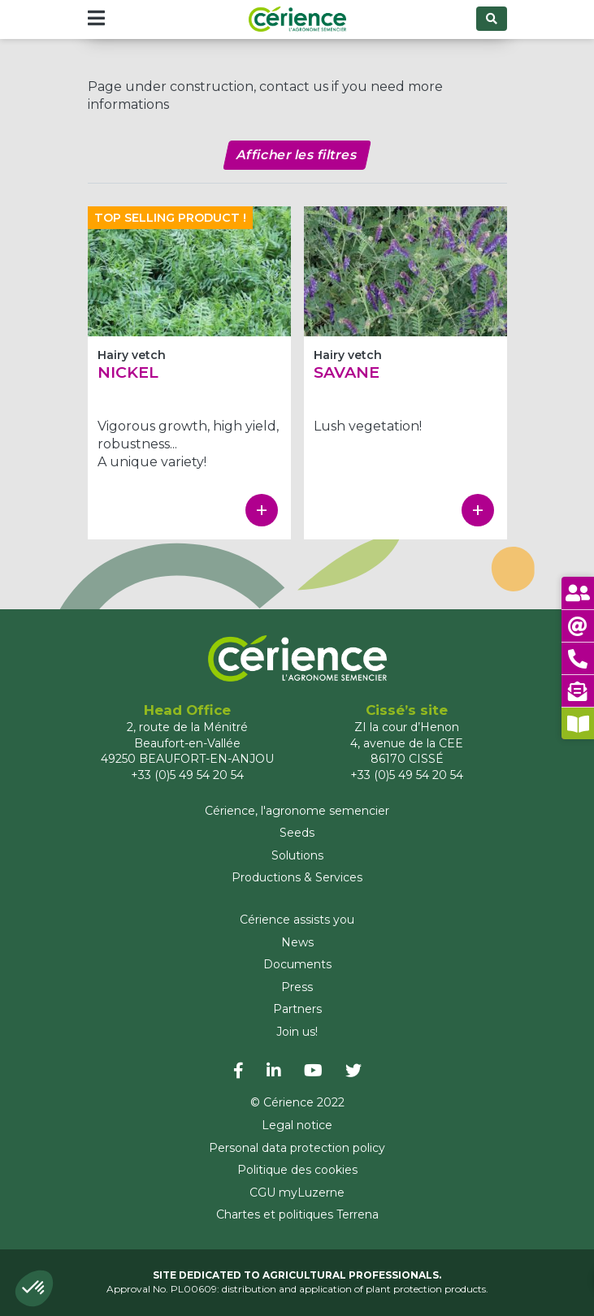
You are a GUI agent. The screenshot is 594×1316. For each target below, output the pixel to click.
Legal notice (297, 1125)
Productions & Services (297, 877)
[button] (34, 1288)
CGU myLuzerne (297, 1192)
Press (297, 987)
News (297, 942)
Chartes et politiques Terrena (297, 1214)
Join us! (297, 1031)
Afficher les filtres (297, 154)
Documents (297, 964)
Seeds (297, 832)
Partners (297, 1009)
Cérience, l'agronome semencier (297, 810)
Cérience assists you (297, 919)
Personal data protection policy (297, 1148)
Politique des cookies (297, 1169)
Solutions (297, 855)
